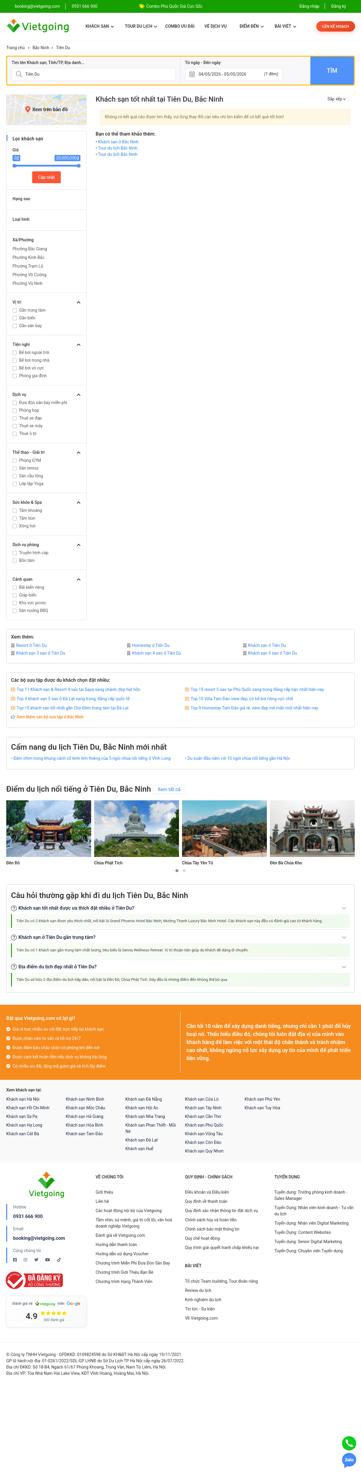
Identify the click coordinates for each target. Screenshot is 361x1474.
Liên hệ (102, 1201)
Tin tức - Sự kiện (200, 1309)
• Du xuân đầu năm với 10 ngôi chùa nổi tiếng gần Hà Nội (237, 758)
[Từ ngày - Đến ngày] (234, 74)
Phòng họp (29, 410)
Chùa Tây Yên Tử (197, 863)
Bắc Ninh (40, 47)
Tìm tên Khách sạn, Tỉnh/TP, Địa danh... (48, 62)
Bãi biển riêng (31, 587)
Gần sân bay (30, 325)
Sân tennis (28, 468)
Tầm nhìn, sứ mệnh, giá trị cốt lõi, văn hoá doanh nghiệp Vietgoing (134, 1222)
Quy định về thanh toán (206, 1201)
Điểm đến (251, 26)
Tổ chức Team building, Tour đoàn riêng (221, 1281)
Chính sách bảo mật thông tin (212, 1229)
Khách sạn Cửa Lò (202, 1099)
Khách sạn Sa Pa (21, 1116)
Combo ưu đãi (179, 26)
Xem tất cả (169, 789)
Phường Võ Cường (29, 274)
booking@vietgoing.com (39, 1238)
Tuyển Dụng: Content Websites (302, 1232)
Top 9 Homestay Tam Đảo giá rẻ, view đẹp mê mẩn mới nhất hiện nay (254, 708)
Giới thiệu (104, 1192)
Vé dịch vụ (216, 26)
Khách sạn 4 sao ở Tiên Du (154, 653)
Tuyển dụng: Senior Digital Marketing (308, 1241)
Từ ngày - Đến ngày (203, 62)
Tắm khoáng (30, 510)
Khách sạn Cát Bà (22, 1133)
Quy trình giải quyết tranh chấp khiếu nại (222, 1247)
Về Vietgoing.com (201, 1318)
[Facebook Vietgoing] (15, 1259)
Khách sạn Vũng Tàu (204, 1133)
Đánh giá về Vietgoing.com (120, 1235)
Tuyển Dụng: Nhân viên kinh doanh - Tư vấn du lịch (314, 1210)
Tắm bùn (27, 518)
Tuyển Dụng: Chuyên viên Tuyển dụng (308, 1250)
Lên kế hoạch (335, 26)
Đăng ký (338, 6)
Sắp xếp (336, 99)
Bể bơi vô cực (31, 368)
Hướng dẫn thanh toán (116, 1244)
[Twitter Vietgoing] (36, 1259)
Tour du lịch (141, 26)
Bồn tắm (27, 560)
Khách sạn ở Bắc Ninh (118, 141)
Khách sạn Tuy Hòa (262, 1107)
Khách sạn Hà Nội (22, 1099)
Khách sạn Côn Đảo (203, 1142)
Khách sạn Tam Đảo (84, 1133)
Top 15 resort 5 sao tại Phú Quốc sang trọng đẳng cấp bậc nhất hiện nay (257, 689)
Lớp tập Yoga (31, 483)
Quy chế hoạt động (202, 1238)
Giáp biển (27, 595)
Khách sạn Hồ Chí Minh (27, 1107)
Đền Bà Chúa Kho (286, 863)
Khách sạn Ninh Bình (85, 1099)
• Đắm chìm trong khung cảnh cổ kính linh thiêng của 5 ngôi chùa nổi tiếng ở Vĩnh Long (91, 758)
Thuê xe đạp (30, 418)
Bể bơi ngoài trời (34, 352)
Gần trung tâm (32, 310)
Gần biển (27, 318)
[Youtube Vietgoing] (48, 1259)
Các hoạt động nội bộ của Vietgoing (129, 1210)
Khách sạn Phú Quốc (204, 1125)
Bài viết (285, 26)
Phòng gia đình (33, 375)
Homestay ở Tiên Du (148, 645)
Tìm (332, 70)
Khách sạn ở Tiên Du (264, 645)
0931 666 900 (84, 6)
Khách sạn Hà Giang (84, 1116)
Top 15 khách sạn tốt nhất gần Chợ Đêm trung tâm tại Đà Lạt (73, 708)
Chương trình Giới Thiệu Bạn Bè (124, 1272)
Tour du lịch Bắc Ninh (117, 148)
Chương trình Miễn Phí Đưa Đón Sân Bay (133, 1263)
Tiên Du (63, 47)
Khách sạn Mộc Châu (85, 1107)
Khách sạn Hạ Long (24, 1125)
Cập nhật (46, 177)
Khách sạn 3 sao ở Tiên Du (38, 653)
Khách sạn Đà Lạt (141, 1140)
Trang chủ (15, 47)
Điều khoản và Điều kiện (207, 1192)
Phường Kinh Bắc (28, 257)
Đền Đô (13, 863)
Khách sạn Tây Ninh (203, 1107)
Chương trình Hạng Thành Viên (124, 1281)
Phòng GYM (30, 460)
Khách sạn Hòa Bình (84, 1125)
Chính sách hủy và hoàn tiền (211, 1219)
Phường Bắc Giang (30, 248)
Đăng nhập (309, 6)
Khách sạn (99, 26)
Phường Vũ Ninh (28, 283)
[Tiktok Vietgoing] (59, 1259)
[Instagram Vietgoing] (26, 1259)
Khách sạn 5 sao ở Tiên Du (270, 653)
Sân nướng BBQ (33, 610)
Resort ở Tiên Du (29, 645)
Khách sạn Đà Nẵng (143, 1099)
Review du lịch (198, 1290)
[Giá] (2, 95)
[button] (177, 871)
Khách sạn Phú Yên (262, 1099)
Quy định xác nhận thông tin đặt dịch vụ (221, 1210)
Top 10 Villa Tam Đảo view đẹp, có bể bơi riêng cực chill (242, 698)
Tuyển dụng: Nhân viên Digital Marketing (311, 1223)
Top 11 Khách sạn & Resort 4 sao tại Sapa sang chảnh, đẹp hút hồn (78, 689)
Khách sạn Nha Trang (145, 1116)
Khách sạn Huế (139, 1148)
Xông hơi (27, 526)
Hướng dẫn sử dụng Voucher (122, 1253)
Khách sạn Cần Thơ (203, 1116)
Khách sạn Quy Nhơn (204, 1151)
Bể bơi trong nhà (34, 360)
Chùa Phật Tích (108, 863)
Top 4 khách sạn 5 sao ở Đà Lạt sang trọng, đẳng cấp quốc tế (73, 698)
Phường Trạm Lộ (28, 266)
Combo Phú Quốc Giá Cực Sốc (174, 6)
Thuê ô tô (28, 433)
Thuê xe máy (31, 425)
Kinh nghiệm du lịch (203, 1299)
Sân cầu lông (31, 475)
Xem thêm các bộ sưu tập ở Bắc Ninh (50, 717)
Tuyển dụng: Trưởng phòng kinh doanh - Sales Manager (310, 1195)
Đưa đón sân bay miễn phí (43, 402)
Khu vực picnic (32, 602)
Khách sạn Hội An (141, 1107)
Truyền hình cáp (33, 552)
